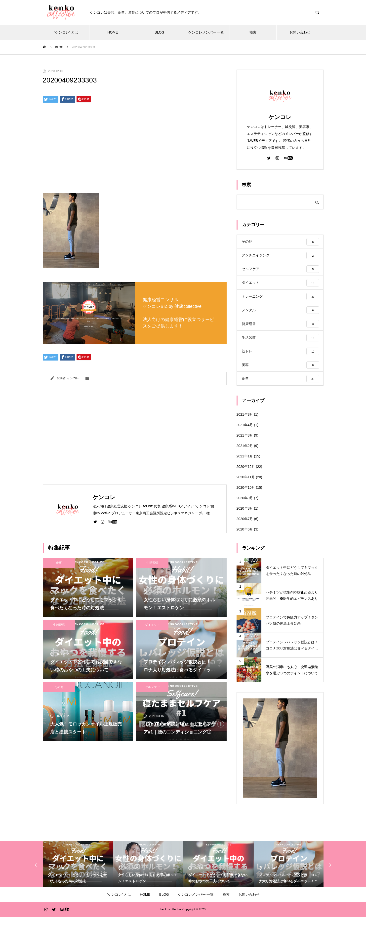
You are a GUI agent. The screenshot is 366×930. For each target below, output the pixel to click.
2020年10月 (246, 501)
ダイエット (152, 625)
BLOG (159, 32)
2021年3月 (245, 448)
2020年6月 (245, 542)
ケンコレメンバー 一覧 (206, 32)
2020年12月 (246, 480)
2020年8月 (245, 522)
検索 (252, 32)
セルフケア (152, 687)
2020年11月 (246, 490)
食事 (59, 563)
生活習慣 (152, 563)
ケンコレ (73, 378)
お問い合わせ (299, 32)
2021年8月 (245, 428)
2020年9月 (245, 511)
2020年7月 (245, 532)
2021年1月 (245, 469)
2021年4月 (245, 438)
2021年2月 (245, 459)
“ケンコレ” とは (66, 32)
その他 (58, 687)
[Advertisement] (135, 150)
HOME (112, 32)
